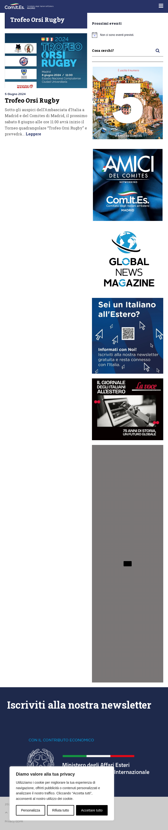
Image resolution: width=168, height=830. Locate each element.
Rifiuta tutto (60, 810)
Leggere (33, 133)
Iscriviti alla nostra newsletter (79, 704)
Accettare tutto (91, 810)
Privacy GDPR (14, 821)
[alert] (127, 35)
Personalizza (30, 810)
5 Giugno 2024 (15, 94)
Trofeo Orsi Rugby (32, 101)
